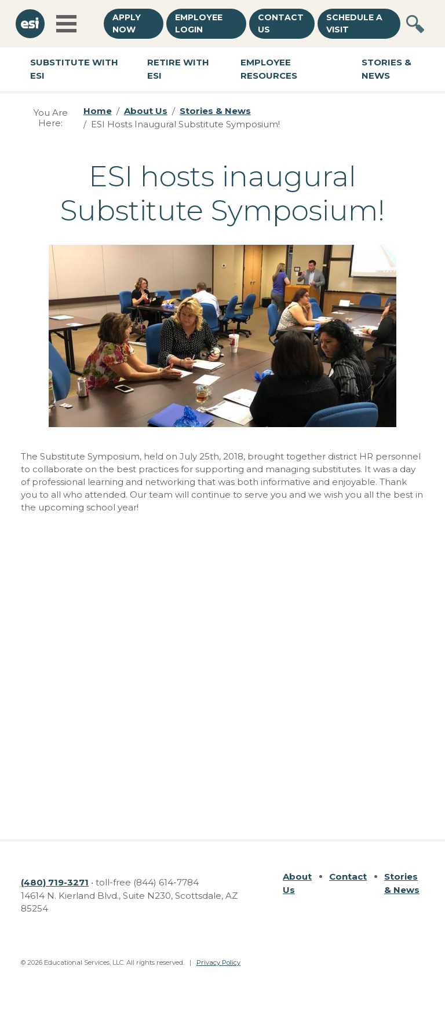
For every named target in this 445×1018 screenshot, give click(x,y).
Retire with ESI (178, 69)
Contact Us (281, 23)
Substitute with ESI (74, 69)
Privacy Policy (218, 962)
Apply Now (126, 23)
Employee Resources (268, 69)
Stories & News (215, 110)
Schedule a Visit (354, 23)
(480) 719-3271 (55, 882)
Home (97, 110)
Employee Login (198, 23)
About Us (145, 110)
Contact (348, 876)
